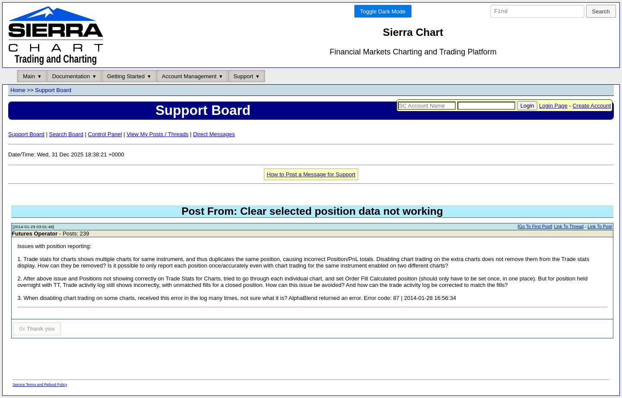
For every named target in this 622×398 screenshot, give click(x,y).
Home (17, 90)
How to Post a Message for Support (311, 174)
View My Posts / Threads (157, 134)
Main (29, 76)
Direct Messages (214, 134)
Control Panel (105, 134)
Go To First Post (535, 227)
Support (244, 76)
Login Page (553, 105)
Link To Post (599, 227)
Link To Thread (569, 227)
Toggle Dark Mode (383, 11)
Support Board (53, 90)
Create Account (591, 105)
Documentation (71, 76)
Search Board (66, 134)
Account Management (189, 76)
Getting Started (126, 76)
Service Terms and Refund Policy (40, 384)
